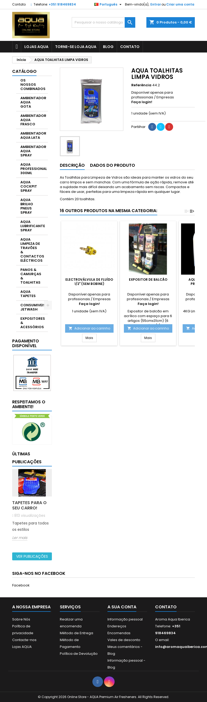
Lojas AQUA (22, 646)
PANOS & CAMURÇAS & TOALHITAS (30, 276)
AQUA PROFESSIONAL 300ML (33, 168)
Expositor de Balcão (148, 279)
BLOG (108, 46)
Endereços (116, 626)
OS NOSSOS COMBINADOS (33, 84)
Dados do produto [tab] (112, 165)
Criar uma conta (180, 4)
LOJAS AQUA (36, 46)
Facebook (21, 585)
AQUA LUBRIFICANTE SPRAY (32, 226)
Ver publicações (32, 556)
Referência (141, 85)
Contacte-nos (24, 639)
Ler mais (19, 537)
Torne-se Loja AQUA (75, 46)
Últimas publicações (27, 458)
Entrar (155, 4)
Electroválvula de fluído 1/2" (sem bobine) (89, 281)
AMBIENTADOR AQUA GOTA (33, 102)
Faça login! (141, 101)
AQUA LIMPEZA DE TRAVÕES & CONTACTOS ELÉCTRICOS (32, 250)
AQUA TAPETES (28, 293)
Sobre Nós (21, 619)
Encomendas (118, 633)
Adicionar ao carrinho (89, 328)
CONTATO (130, 46)
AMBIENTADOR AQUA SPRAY (33, 151)
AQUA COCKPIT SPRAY (28, 186)
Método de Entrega (76, 633)
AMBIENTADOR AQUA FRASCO (33, 120)
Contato (19, 4)
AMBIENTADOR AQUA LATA (33, 135)
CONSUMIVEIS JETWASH (33, 307)
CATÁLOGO (24, 71)
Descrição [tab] (72, 165)
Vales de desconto (123, 639)
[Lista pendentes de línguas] (108, 4)
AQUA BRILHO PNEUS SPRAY (26, 206)
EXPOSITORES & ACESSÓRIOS (32, 322)
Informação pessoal (125, 619)
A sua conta (121, 607)
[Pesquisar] (103, 22)
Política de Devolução (79, 653)
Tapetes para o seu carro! (29, 505)
